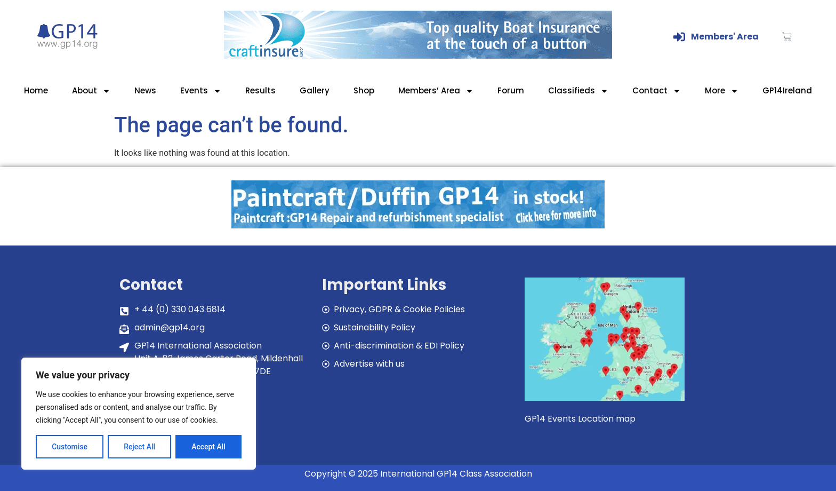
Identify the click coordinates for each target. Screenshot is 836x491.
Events (200, 91)
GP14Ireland (787, 90)
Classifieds (578, 91)
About (91, 91)
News (145, 90)
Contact (656, 91)
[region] (138, 414)
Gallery (314, 90)
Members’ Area (435, 91)
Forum (510, 90)
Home (36, 90)
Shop (363, 90)
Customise (69, 446)
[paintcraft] (418, 225)
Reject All (139, 446)
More (721, 91)
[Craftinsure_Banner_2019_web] (418, 56)
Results (260, 90)
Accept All (208, 446)
